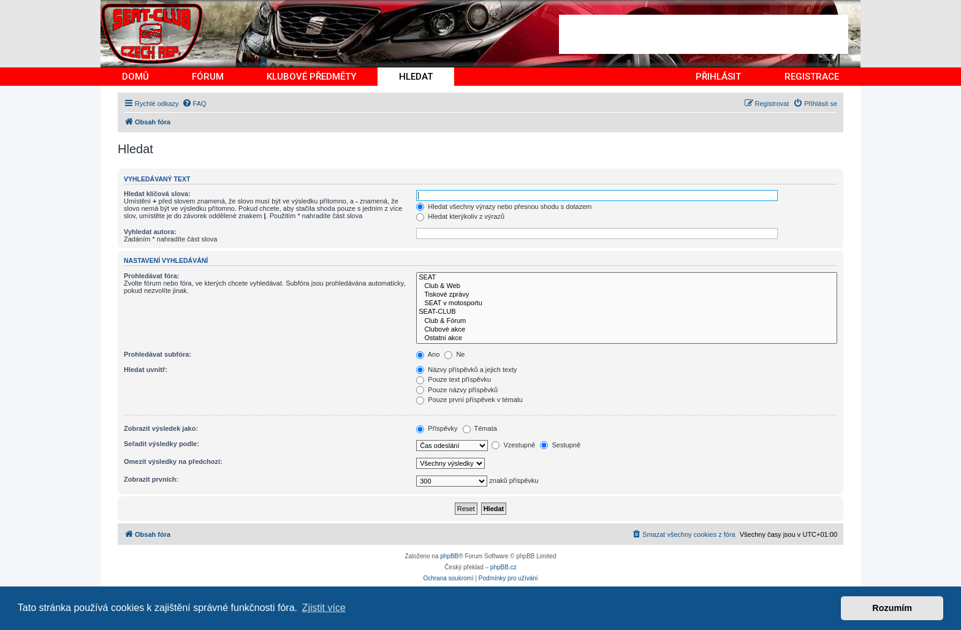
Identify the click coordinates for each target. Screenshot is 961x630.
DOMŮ (135, 76)
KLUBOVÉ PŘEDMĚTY (311, 76)
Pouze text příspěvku (453, 379)
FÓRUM (208, 76)
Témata (480, 428)
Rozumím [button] (892, 608)
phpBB (449, 556)
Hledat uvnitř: (145, 369)
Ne (454, 354)
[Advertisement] (703, 34)
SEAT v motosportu (626, 303)
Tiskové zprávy (626, 294)
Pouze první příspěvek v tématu (469, 399)
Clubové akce (626, 329)
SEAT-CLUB (626, 312)
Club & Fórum (626, 321)
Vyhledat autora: (150, 231)
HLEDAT (416, 76)
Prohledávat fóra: (151, 275)
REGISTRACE (811, 76)
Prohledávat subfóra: (157, 354)
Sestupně (560, 445)
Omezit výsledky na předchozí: (173, 461)
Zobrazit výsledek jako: (161, 428)
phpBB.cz (503, 567)
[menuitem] (194, 103)
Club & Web (626, 286)
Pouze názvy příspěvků (457, 389)
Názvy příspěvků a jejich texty (466, 369)
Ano (427, 354)
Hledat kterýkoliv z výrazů (460, 216)
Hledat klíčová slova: (157, 193)
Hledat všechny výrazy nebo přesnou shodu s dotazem (503, 206)
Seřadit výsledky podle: (161, 443)
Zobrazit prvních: (151, 479)
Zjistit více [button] (324, 607)
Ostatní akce (626, 338)
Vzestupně (513, 445)
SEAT (626, 277)
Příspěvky (436, 428)
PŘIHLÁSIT (718, 76)
